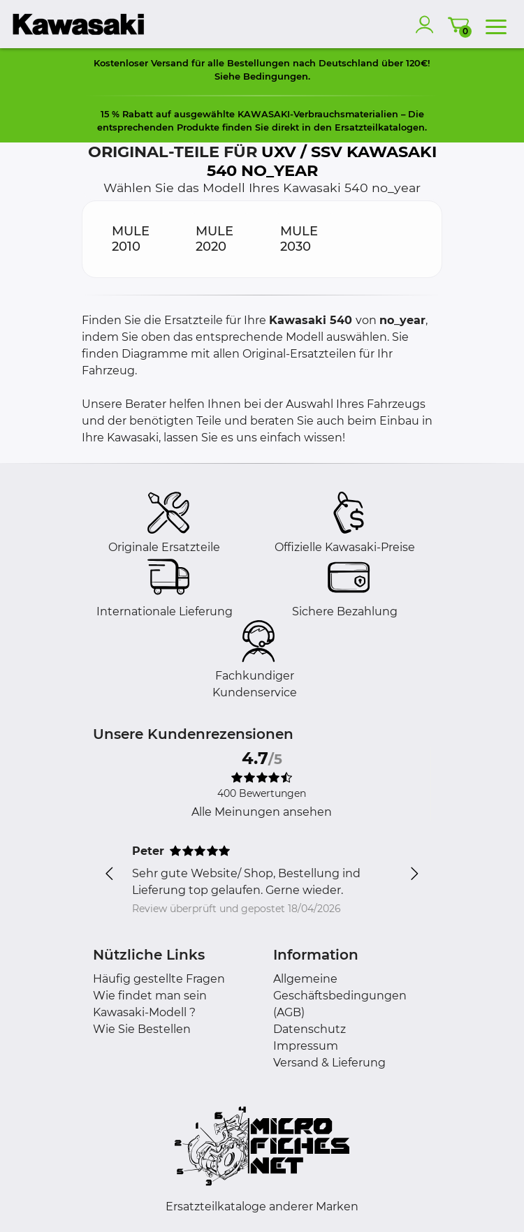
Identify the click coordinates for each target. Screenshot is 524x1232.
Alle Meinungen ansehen (261, 812)
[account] (427, 24)
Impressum (305, 1046)
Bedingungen (275, 76)
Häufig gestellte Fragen (159, 978)
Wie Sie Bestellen (142, 1029)
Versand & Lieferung (329, 1062)
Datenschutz (309, 1029)
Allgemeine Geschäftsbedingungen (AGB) (340, 995)
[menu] (496, 24)
